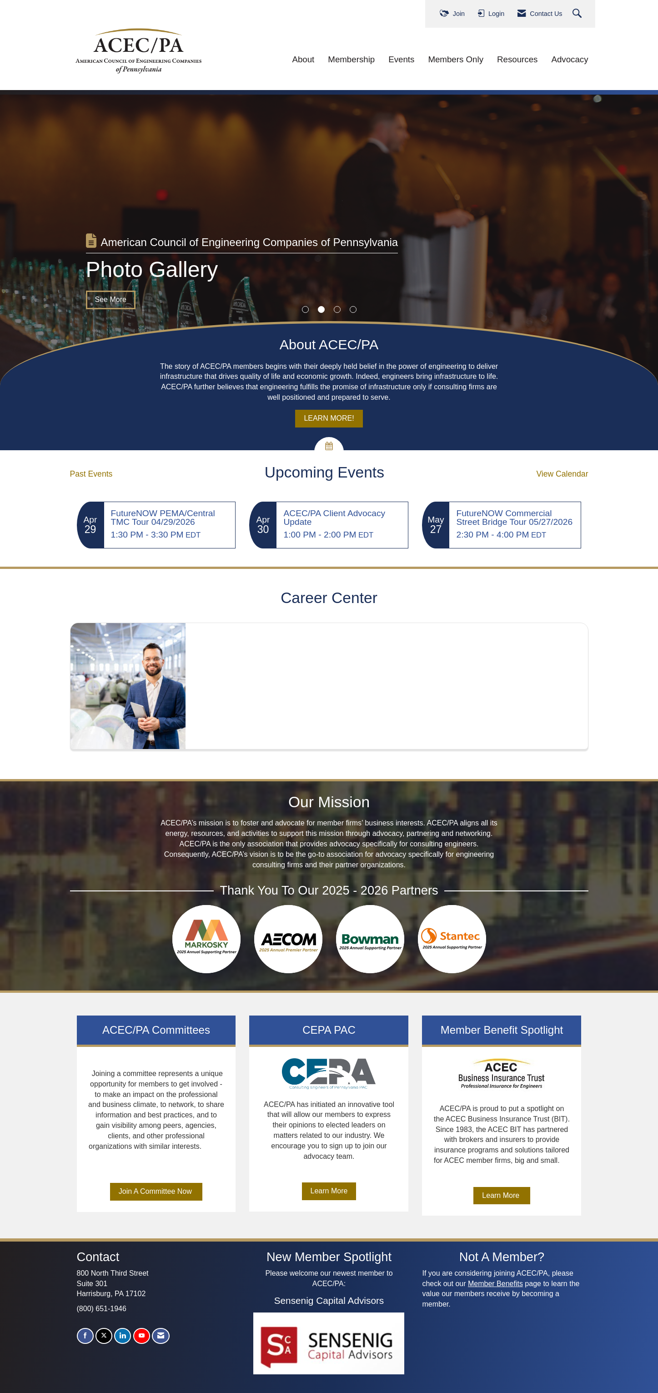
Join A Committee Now (156, 1191)
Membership (351, 59)
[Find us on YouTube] (141, 1336)
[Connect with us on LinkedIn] (122, 1336)
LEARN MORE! (329, 418)
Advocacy (569, 59)
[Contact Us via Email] (161, 1336)
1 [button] (305, 309)
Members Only (455, 59)
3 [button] (337, 309)
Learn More (329, 1191)
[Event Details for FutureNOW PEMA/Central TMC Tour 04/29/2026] (170, 517)
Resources (517, 59)
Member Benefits (495, 1283)
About (303, 59)
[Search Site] (578, 14)
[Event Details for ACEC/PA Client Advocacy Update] (342, 517)
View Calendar (562, 473)
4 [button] (353, 309)
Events (401, 59)
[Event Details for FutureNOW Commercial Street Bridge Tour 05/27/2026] (515, 517)
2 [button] (321, 309)
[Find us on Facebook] (85, 1336)
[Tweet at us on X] (103, 1336)
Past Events (91, 473)
